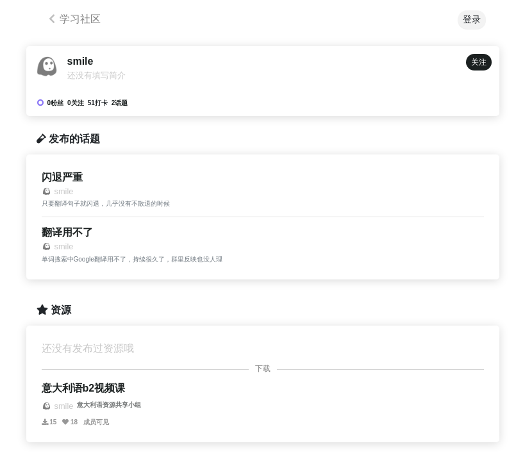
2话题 (120, 102)
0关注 (75, 102)
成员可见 (96, 422)
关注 (479, 62)
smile (80, 61)
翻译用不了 (67, 232)
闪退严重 (62, 177)
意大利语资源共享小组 (109, 404)
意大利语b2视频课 (84, 388)
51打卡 (98, 102)
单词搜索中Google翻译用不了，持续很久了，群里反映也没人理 (132, 259)
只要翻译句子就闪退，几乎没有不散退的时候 (106, 203)
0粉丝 (55, 102)
